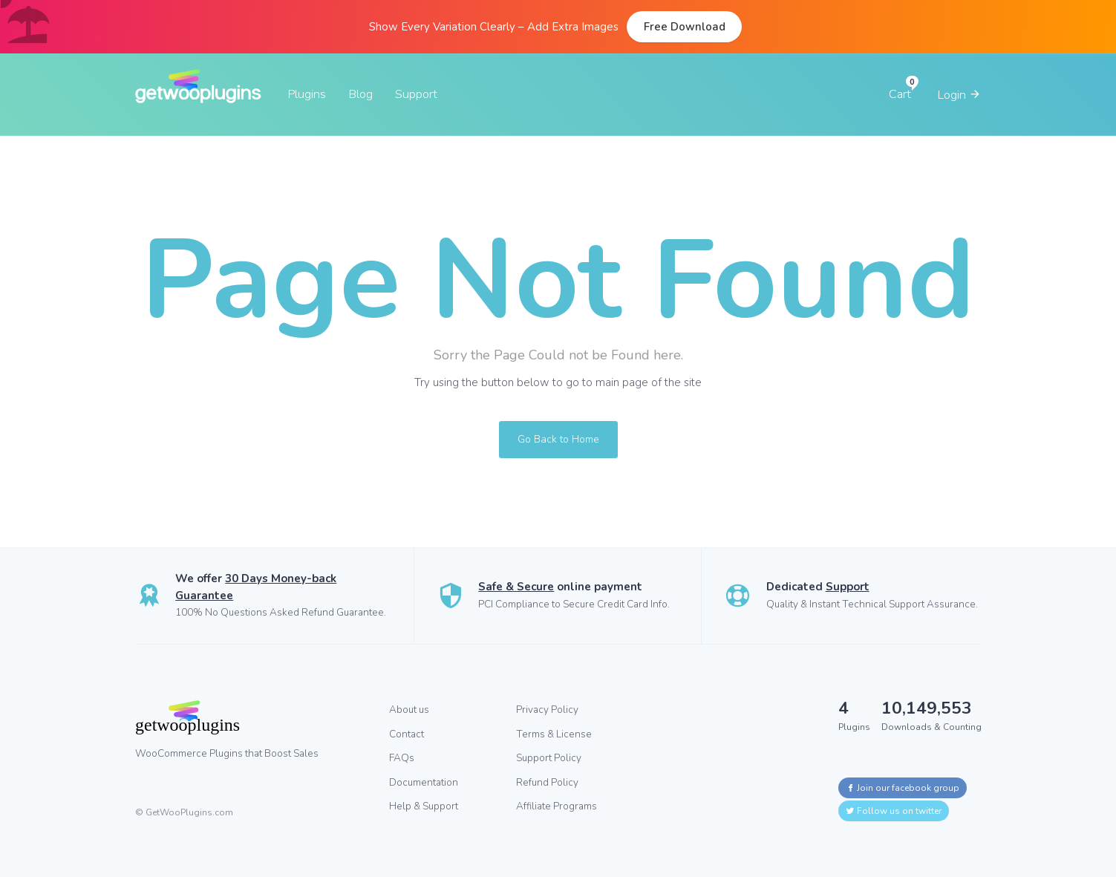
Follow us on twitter (894, 811)
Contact (406, 734)
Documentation (423, 782)
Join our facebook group (902, 788)
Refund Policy (547, 782)
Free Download (684, 26)
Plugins (306, 93)
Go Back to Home (558, 439)
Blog (360, 93)
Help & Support (423, 806)
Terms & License (554, 734)
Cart (900, 93)
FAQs (401, 758)
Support (416, 93)
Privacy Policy (547, 709)
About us (409, 709)
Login (959, 94)
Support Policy (548, 758)
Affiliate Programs (556, 806)
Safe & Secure (516, 586)
